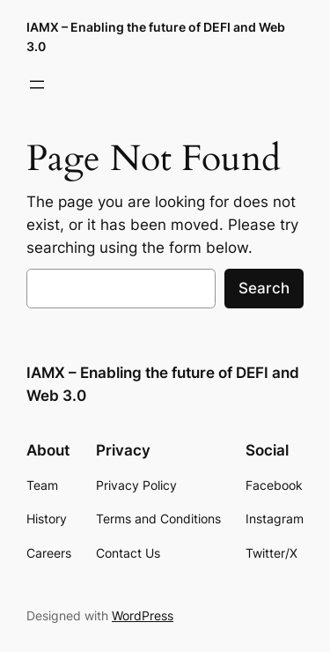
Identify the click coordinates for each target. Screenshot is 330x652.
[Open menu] (37, 84)
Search (264, 288)
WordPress (142, 615)
